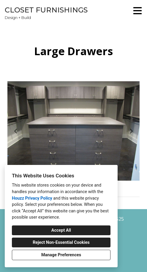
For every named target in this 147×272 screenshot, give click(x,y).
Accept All (61, 230)
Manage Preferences (61, 254)
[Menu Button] (137, 11)
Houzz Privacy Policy (32, 198)
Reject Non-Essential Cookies (61, 242)
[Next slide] (131, 131)
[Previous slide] (15, 131)
